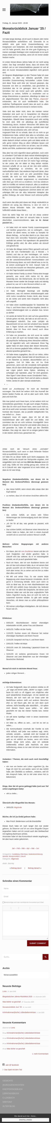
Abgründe (44, 99)
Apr (28, 848)
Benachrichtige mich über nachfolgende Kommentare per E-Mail (23, 902)
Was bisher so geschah (12, 1002)
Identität (5, 856)
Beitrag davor (16, 868)
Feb (18, 848)
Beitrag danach (34, 868)
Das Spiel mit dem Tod (13, 1070)
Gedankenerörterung (36, 854)
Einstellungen (25, 1120)
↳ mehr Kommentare (40, 1054)
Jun (37, 848)
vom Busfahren (27, 551)
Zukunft (22, 856)
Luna (4, 991)
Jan (13, 848)
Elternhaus (24, 854)
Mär (23, 848)
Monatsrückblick (14, 856)
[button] (5, 908)
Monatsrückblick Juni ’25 (12, 1007)
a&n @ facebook (12, 1065)
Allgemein (15, 859)
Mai (32, 848)
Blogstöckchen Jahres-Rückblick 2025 (17, 997)
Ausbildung (16, 854)
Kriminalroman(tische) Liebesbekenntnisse (19, 1012)
